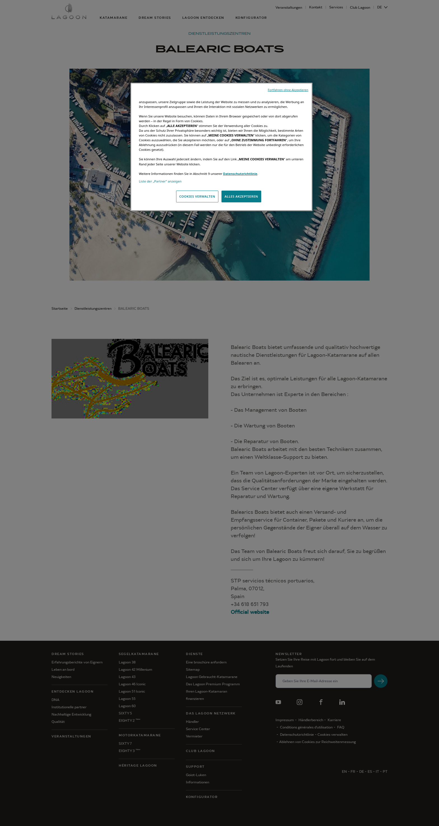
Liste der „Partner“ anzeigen (160, 181)
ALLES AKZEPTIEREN (241, 196)
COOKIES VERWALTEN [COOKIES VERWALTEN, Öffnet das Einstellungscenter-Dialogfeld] (197, 196)
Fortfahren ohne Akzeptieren (288, 90)
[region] (221, 147)
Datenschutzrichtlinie (240, 174)
